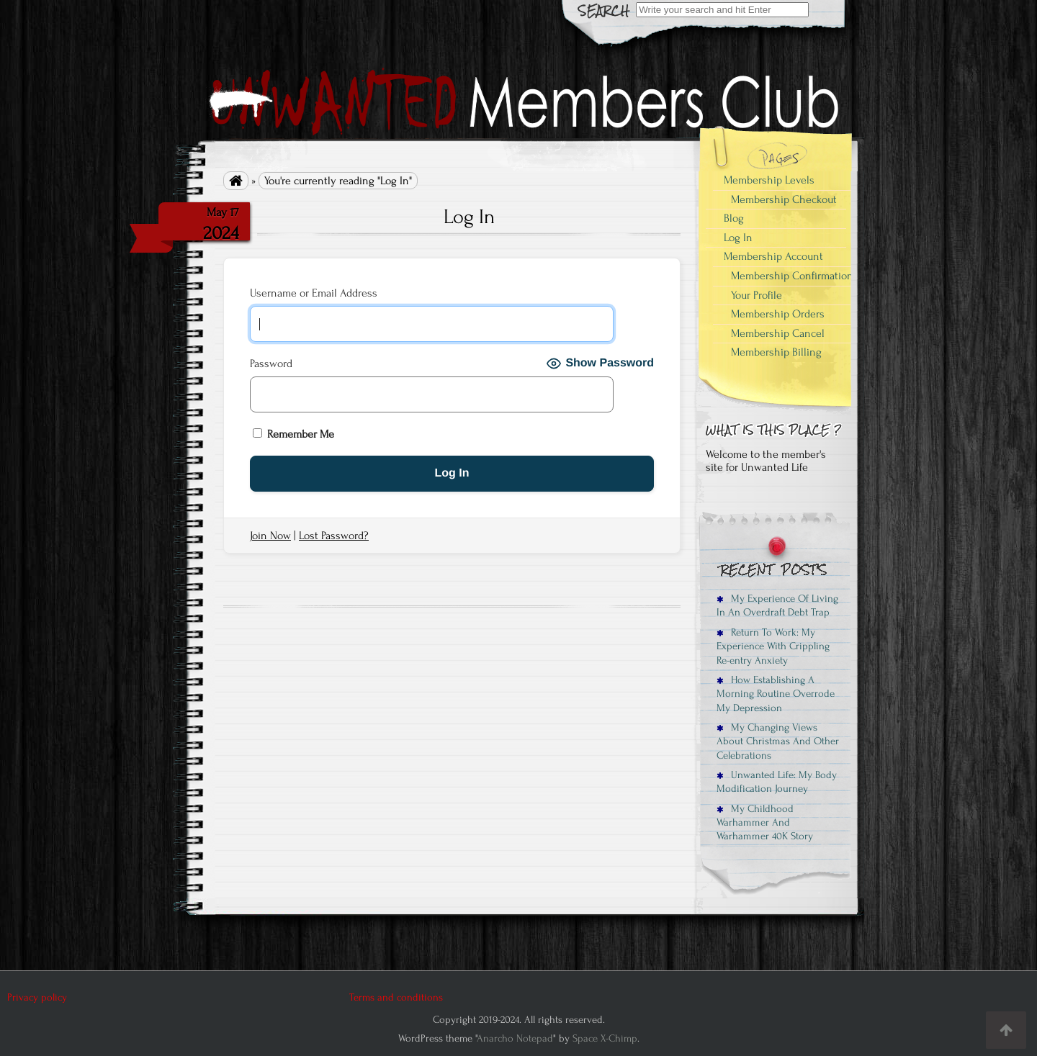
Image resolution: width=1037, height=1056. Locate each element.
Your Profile (756, 295)
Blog (734, 218)
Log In (738, 237)
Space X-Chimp (605, 1038)
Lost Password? (334, 535)
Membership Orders (778, 313)
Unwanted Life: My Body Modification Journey (777, 782)
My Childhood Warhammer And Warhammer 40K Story (765, 823)
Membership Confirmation (792, 275)
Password (271, 363)
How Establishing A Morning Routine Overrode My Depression (776, 694)
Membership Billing (776, 352)
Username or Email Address (313, 292)
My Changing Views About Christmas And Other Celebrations (778, 741)
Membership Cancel (778, 333)
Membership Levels (769, 179)
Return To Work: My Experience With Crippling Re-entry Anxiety (773, 646)
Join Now (270, 535)
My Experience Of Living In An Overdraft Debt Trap (777, 605)
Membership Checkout (784, 199)
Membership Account (773, 256)
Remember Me (293, 434)
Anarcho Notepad (515, 1038)
